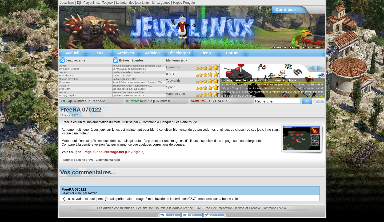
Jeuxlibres (67, 3)
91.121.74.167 (217, 101)
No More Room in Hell (124, 79)
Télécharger (178, 53)
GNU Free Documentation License (219, 208)
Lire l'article (316, 95)
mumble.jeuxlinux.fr (155, 101)
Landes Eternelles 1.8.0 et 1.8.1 (129, 72)
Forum (232, 53)
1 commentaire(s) (108, 159)
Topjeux (107, 3)
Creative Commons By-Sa (267, 208)
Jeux (98, 53)
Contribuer (286, 9)
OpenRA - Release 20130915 (128, 95)
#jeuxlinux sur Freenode (86, 101)
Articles (152, 53)
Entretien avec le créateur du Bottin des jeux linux (259, 80)
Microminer (65, 82)
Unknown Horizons (69, 69)
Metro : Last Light (122, 75)
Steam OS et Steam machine (128, 92)
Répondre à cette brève (77, 159)
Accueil (72, 53)
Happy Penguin (184, 3)
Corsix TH (64, 85)
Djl (79, 3)
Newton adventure (68, 79)
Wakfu (62, 92)
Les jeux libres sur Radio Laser (129, 89)
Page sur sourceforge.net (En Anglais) (113, 152)
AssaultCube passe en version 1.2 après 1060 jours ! (137, 84)
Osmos (63, 65)
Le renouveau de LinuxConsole (129, 69)
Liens (205, 53)
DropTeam (64, 89)
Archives (125, 53)
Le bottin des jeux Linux (133, 3)
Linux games (161, 3)
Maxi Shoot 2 (66, 75)
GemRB (63, 72)
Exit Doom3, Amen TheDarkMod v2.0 (132, 85)
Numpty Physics (67, 95)
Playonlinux (91, 3)
